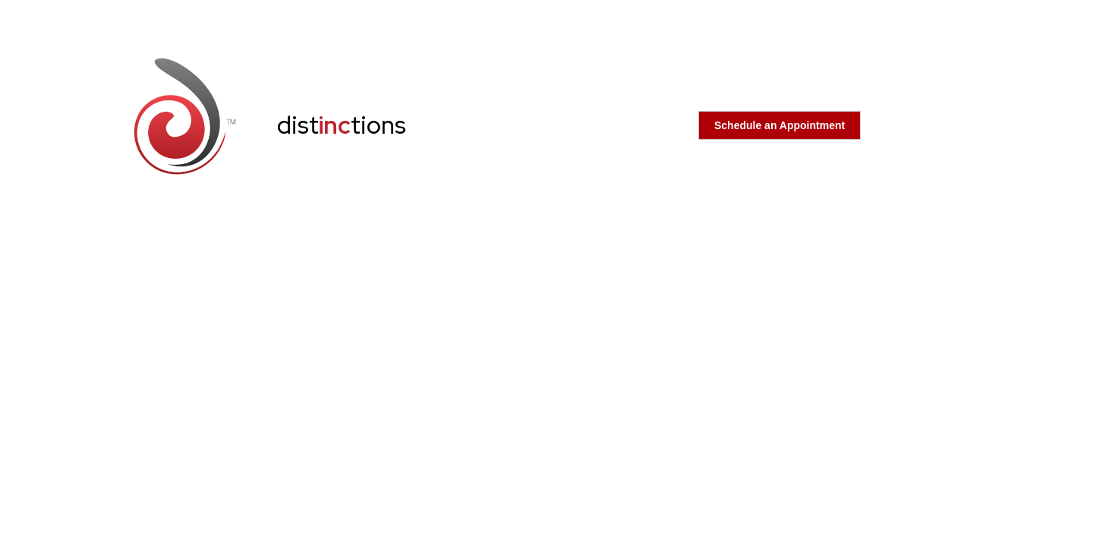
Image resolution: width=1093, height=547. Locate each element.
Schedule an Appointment (779, 125)
